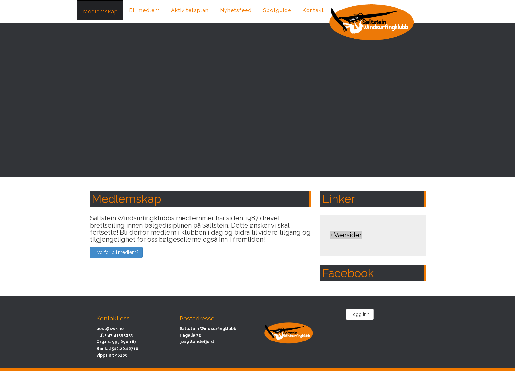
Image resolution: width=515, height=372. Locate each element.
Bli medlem (144, 10)
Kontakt (313, 10)
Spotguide (277, 10)
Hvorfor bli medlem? (116, 252)
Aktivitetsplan (190, 10)
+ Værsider (346, 235)
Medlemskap (100, 12)
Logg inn (359, 314)
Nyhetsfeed (236, 10)
